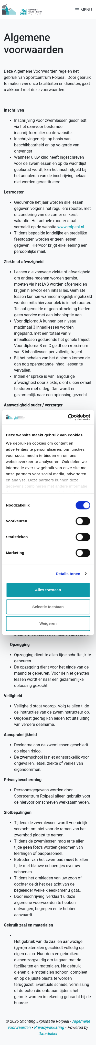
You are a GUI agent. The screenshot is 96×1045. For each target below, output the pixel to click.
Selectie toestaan (48, 607)
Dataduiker (47, 1033)
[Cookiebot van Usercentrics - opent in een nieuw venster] (68, 417)
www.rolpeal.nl (70, 226)
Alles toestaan (48, 590)
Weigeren (48, 623)
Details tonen (68, 574)
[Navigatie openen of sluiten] (84, 9)
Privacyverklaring (49, 1027)
